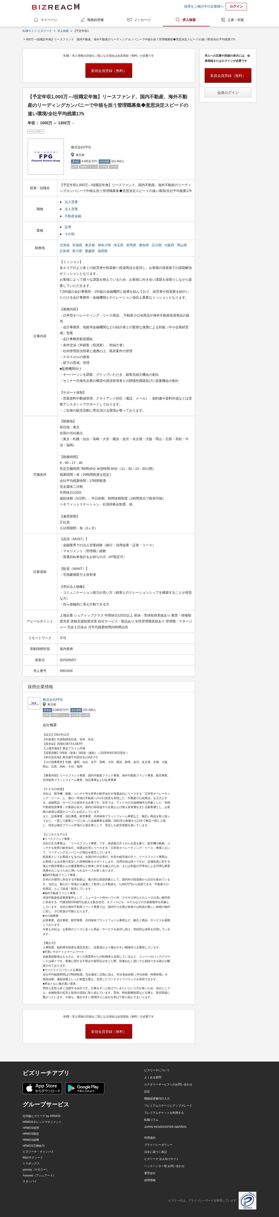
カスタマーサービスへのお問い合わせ (168, 1084)
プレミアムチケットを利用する (164, 1112)
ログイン (236, 6)
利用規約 (150, 1137)
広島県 (65, 251)
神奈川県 (105, 245)
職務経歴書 (95, 20)
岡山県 (182, 245)
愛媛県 (90, 251)
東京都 (90, 245)
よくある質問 (152, 1077)
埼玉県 (119, 245)
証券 (68, 227)
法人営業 (71, 202)
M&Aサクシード (33, 1157)
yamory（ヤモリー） (36, 1169)
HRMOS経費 (31, 1140)
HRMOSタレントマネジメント (42, 1122)
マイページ (49, 20)
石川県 (157, 245)
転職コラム (151, 1119)
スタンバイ (30, 1181)
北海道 (65, 245)
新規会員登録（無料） (109, 71)
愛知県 (144, 245)
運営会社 (150, 1173)
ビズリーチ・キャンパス (38, 1151)
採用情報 (150, 1180)
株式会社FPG (53, 699)
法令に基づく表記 (155, 1152)
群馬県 (131, 245)
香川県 (77, 251)
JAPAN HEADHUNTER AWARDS (165, 1127)
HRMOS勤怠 (31, 1133)
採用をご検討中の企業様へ (204, 6)
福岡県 (103, 251)
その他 (70, 234)
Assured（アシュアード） (39, 1175)
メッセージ (142, 20)
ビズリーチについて (157, 1070)
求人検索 (189, 20)
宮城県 (77, 245)
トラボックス (31, 1163)
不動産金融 (73, 216)
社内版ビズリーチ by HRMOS (41, 1116)
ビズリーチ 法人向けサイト (161, 1159)
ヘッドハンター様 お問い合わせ (164, 1166)
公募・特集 (236, 20)
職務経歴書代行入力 (157, 1098)
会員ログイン (228, 93)
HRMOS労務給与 (34, 1145)
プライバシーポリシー (158, 1144)
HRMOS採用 (31, 1127)
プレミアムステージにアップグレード (168, 1105)
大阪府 (169, 245)
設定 (147, 1091)
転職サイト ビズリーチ (37, 31)
